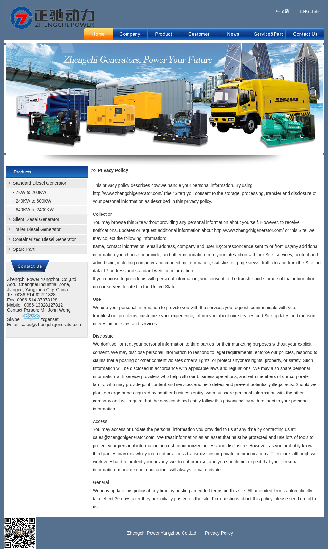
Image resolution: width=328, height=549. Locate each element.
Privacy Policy (219, 533)
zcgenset (40, 319)
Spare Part (23, 249)
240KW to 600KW (33, 201)
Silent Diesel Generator (36, 219)
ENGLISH (309, 11)
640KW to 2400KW (35, 209)
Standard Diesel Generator (39, 183)
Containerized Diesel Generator (44, 239)
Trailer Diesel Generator (37, 229)
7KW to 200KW (31, 192)
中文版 (283, 10)
